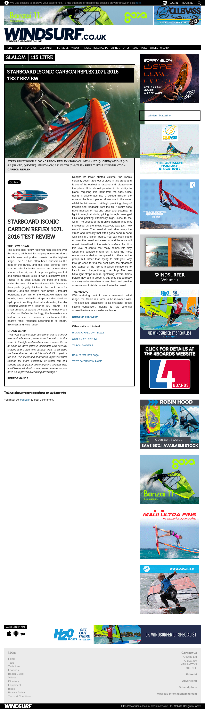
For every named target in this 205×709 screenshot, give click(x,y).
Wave (198, 706)
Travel (86, 47)
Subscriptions (188, 687)
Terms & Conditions (19, 696)
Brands (115, 47)
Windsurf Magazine (159, 115)
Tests (19, 47)
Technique (62, 47)
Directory (13, 681)
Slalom (16, 57)
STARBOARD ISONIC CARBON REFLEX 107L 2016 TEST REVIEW (62, 75)
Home (9, 47)
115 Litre (42, 57)
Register (188, 2)
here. (139, 2)
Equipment (46, 47)
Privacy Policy (16, 692)
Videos (75, 47)
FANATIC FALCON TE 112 (88, 332)
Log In (174, 2)
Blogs (11, 688)
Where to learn (159, 47)
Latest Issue (130, 47)
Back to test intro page (85, 354)
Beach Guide (100, 47)
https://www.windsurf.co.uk (135, 706)
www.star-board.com (85, 316)
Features (31, 47)
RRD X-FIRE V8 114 (84, 339)
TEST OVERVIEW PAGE (87, 361)
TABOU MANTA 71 (83, 345)
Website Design (182, 706)
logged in (24, 399)
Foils (144, 47)
